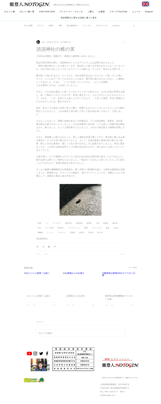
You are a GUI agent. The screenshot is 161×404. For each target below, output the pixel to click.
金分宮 (81, 232)
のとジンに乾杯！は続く (39, 295)
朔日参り (61, 228)
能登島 (105, 223)
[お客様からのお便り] (80, 281)
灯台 (39, 228)
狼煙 (86, 228)
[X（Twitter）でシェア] (43, 246)
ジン (47, 223)
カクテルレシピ (102, 25)
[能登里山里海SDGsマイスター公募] (119, 281)
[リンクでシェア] (55, 246)
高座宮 (72, 232)
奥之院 (90, 232)
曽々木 (100, 232)
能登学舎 (68, 223)
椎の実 (114, 223)
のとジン (40, 25)
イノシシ (50, 232)
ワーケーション (74, 228)
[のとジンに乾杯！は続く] (41, 281)
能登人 (51, 25)
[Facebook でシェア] (37, 246)
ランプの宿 (49, 228)
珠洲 (39, 223)
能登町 (89, 223)
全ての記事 (28, 25)
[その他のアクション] (123, 42)
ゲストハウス (97, 228)
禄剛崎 (40, 232)
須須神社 (79, 223)
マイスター (57, 223)
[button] (134, 26)
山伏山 (115, 228)
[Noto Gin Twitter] (41, 353)
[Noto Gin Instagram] (35, 353)
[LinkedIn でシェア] (49, 246)
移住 (60, 25)
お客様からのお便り (75, 295)
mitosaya (116, 25)
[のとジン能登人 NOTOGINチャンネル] (29, 353)
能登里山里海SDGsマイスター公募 (118, 297)
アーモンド (62, 232)
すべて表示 (133, 267)
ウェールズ (87, 25)
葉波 (107, 228)
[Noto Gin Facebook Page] (47, 353)
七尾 (97, 223)
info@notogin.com (107, 395)
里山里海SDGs (72, 25)
